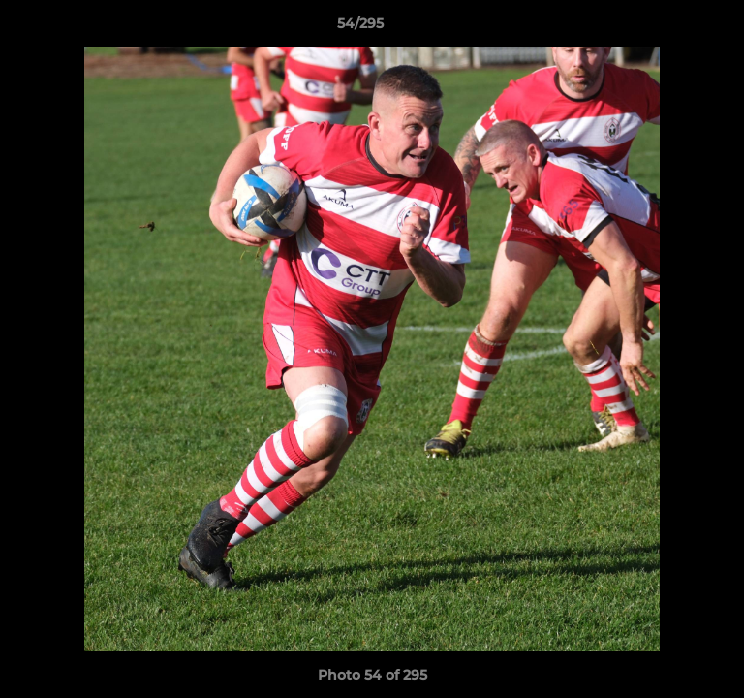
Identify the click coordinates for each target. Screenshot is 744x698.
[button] (674, 28)
